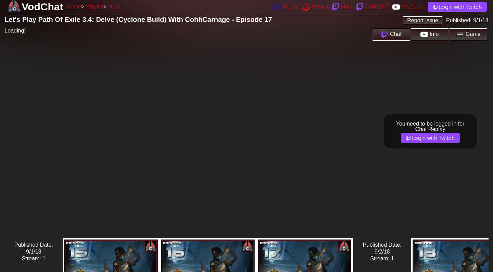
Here (115, 7)
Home (73, 7)
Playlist (94, 7)
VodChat (42, 6)
